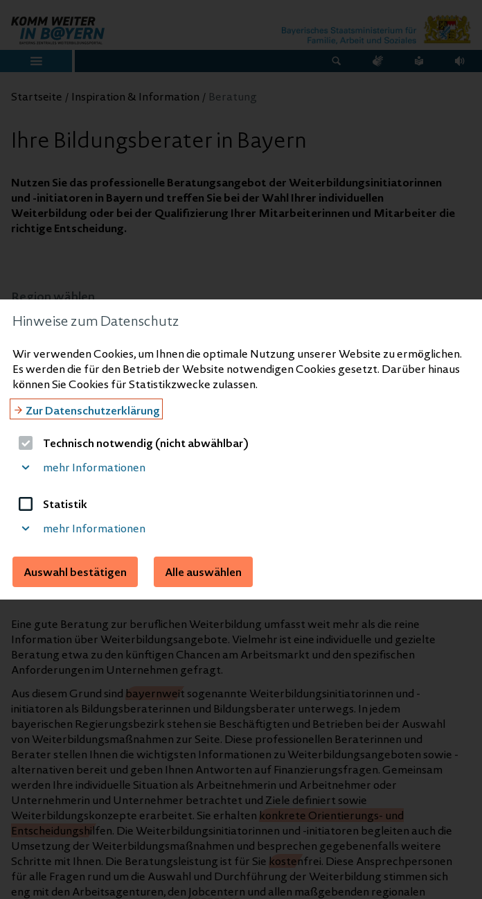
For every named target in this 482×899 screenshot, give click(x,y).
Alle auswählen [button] (203, 572)
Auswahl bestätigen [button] (75, 572)
